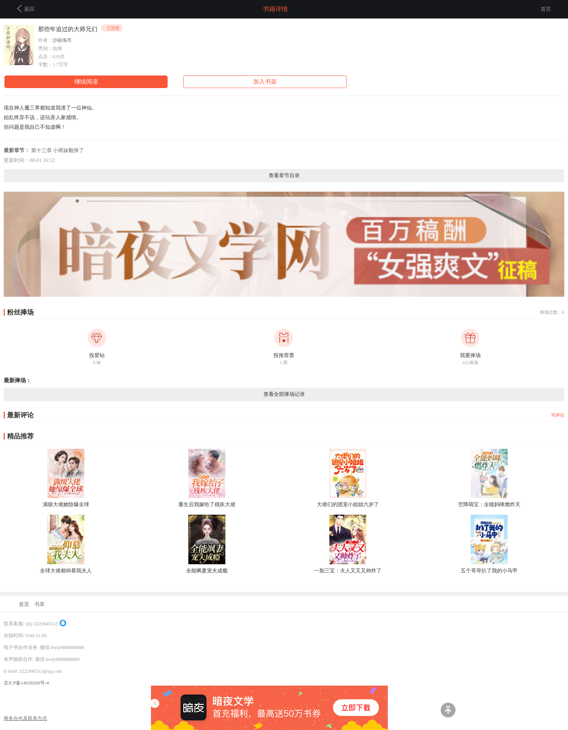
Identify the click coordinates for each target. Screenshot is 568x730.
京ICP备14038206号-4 (26, 683)
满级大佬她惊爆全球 (66, 504)
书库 (39, 604)
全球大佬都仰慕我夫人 (66, 570)
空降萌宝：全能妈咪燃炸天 (489, 504)
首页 (546, 9)
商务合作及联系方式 (25, 718)
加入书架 (265, 81)
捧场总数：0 (552, 312)
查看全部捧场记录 (284, 394)
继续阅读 (86, 81)
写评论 (557, 415)
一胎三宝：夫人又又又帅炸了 (348, 570)
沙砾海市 (62, 40)
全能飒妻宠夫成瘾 (207, 570)
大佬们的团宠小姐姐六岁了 (348, 504)
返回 (25, 8)
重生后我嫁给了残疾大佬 (206, 504)
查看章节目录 (284, 175)
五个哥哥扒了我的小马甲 (489, 570)
